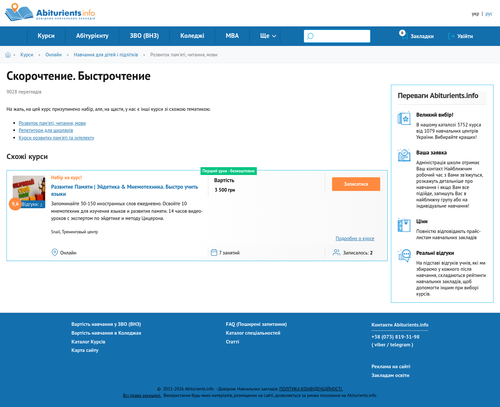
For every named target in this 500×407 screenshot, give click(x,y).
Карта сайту (85, 350)
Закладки (422, 36)
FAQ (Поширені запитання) (256, 324)
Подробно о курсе (355, 238)
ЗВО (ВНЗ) (144, 35)
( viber (378, 344)
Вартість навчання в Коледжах (107, 332)
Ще (265, 35)
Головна (9, 54)
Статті (232, 341)
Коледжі (192, 35)
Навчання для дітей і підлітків (106, 54)
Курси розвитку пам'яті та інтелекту (56, 138)
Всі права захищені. (142, 395)
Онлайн (54, 54)
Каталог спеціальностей (253, 332)
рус (489, 13)
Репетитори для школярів (46, 130)
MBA (232, 35)
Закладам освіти (390, 375)
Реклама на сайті (390, 366)
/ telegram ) (400, 344)
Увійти (465, 36)
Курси (46, 35)
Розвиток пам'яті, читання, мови (183, 54)
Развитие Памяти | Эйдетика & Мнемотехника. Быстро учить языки (124, 190)
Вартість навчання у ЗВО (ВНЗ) (106, 324)
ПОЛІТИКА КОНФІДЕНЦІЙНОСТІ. (311, 389)
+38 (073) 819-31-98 (395, 336)
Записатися (356, 184)
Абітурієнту (92, 35)
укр (475, 13)
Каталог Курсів (88, 341)
